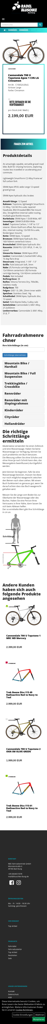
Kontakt (11, 991)
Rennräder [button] (13, 393)
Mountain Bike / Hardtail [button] (17, 364)
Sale (10, 958)
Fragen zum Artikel (23, 144)
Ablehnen (39, 1014)
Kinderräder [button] (14, 410)
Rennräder (23, 30)
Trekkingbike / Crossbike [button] (16, 385)
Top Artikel (12, 926)
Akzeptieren (38, 1019)
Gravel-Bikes (36, 30)
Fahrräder (12, 30)
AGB (10, 997)
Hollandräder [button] (15, 424)
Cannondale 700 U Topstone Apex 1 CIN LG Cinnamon (23, 77)
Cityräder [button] (12, 417)
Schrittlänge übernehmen (15, 355)
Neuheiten (12, 955)
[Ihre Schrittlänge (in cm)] (23, 349)
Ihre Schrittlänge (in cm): (15, 345)
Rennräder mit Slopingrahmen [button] (16, 401)
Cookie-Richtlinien (24, 1010)
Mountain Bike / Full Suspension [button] (20, 375)
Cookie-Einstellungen (23, 1014)
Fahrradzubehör (15, 949)
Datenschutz (13, 994)
